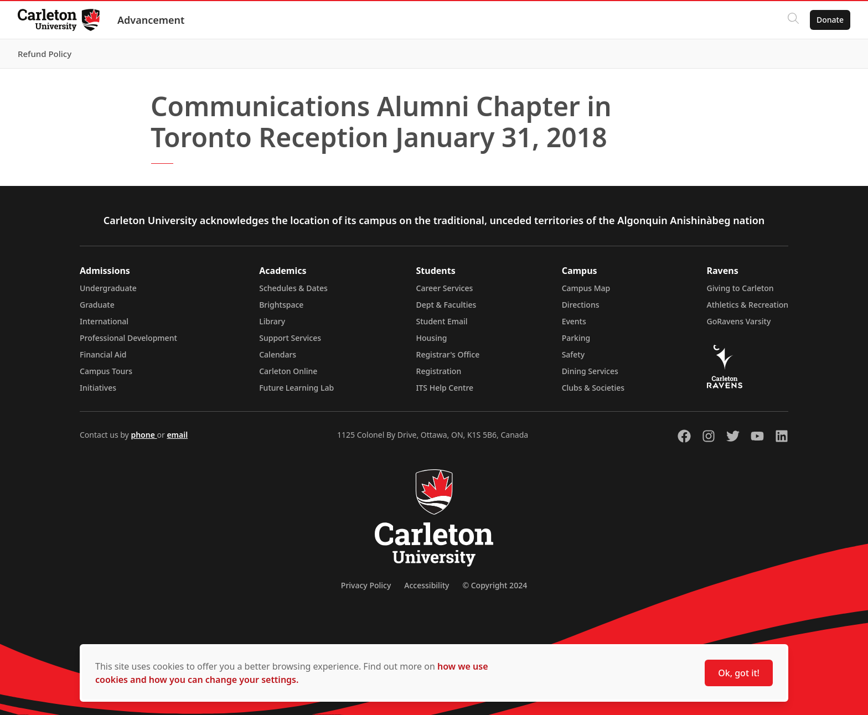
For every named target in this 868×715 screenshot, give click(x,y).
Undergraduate (108, 288)
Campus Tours (106, 371)
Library (272, 321)
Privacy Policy (366, 585)
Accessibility (426, 585)
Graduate (97, 304)
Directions (581, 304)
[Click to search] (793, 20)
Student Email (442, 321)
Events (574, 321)
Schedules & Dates (293, 288)
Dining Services (590, 371)
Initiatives (98, 387)
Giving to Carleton (740, 288)
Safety (573, 354)
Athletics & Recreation (747, 304)
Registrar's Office (448, 354)
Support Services (290, 338)
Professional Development (128, 338)
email (177, 434)
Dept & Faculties (446, 304)
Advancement (150, 20)
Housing (431, 338)
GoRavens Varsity (739, 321)
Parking (576, 338)
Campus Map (586, 288)
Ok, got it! (739, 673)
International (104, 321)
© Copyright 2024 (494, 585)
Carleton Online (288, 371)
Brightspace (281, 304)
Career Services (444, 288)
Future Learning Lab (296, 387)
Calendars (277, 354)
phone (144, 434)
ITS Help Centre (445, 387)
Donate (830, 19)
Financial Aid (103, 354)
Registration (439, 371)
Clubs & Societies (593, 387)
